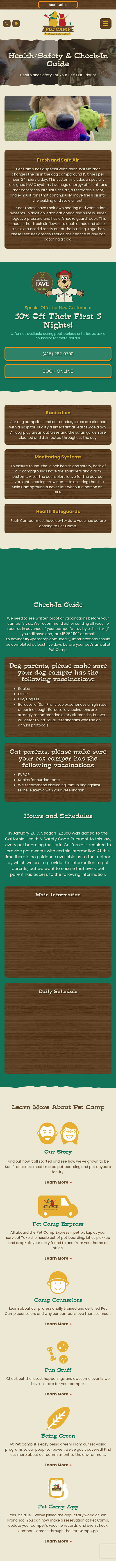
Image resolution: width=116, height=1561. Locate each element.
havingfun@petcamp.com (34, 639)
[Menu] (105, 23)
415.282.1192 (69, 633)
